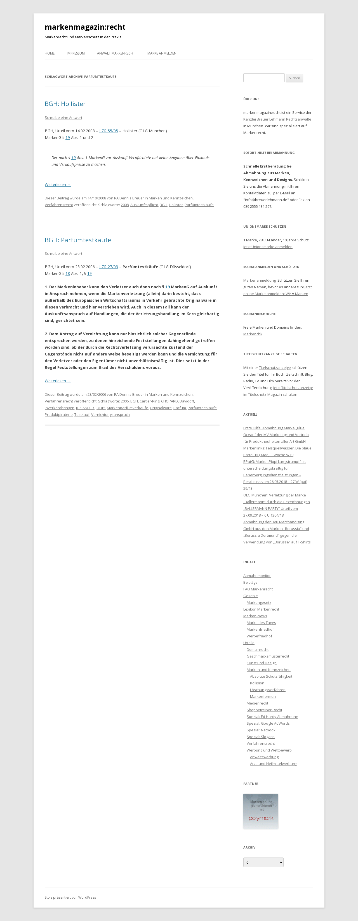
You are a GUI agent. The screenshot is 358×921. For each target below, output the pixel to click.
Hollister (176, 204)
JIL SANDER (85, 407)
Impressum (76, 53)
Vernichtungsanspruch (110, 414)
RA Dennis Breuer (129, 198)
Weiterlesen (58, 184)
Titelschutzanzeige (275, 367)
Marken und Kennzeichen (171, 198)
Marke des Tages (261, 622)
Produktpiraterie (59, 414)
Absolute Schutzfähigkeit (271, 676)
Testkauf (82, 414)
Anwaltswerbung (264, 756)
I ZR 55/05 (108, 130)
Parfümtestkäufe (199, 204)
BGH (163, 204)
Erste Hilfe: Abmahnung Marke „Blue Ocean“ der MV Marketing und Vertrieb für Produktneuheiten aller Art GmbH (276, 434)
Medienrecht (257, 703)
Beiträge (250, 582)
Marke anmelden (161, 53)
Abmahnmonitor (257, 575)
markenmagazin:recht (85, 27)
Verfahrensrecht (59, 204)
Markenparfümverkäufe (127, 407)
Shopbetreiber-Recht (264, 709)
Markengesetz (259, 602)
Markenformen (263, 696)
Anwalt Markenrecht (116, 53)
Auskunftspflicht (144, 204)
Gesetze (250, 595)
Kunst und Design (262, 662)
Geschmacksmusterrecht (268, 656)
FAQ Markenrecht (258, 589)
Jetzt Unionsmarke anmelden (268, 246)
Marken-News (255, 615)
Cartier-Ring (149, 401)
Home (50, 53)
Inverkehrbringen (59, 407)
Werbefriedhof (259, 636)
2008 (125, 204)
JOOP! (100, 407)
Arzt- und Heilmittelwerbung (273, 763)
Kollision (257, 683)
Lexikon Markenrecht (261, 609)
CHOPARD (169, 401)
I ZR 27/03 (108, 266)
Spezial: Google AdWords (268, 723)
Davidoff (187, 401)
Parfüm (179, 407)
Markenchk (252, 333)
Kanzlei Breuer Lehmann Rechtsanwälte (277, 119)
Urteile (249, 642)
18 (67, 273)
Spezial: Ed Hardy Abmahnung (272, 716)
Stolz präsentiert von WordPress (70, 897)
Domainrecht (257, 649)
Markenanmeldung (259, 280)
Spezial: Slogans (261, 736)
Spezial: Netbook (261, 729)
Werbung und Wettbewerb (269, 750)
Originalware (161, 407)
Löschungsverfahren (268, 689)
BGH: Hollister (65, 103)
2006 (125, 401)
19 (67, 137)
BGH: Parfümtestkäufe (78, 239)
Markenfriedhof (260, 629)
